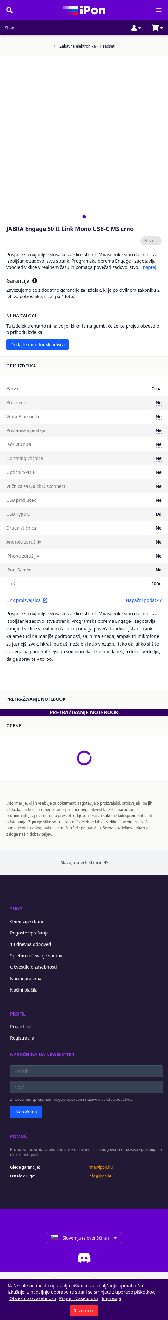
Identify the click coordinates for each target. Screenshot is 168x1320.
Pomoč (18, 1136)
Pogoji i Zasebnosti (78, 1298)
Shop (9, 27)
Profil (18, 1014)
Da (159, 514)
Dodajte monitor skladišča (37, 344)
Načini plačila (24, 990)
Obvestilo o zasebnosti (33, 967)
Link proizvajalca (26, 600)
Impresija (111, 1298)
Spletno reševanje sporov (36, 956)
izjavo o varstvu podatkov (109, 1099)
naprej (149, 267)
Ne (159, 402)
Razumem (84, 1311)
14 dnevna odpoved (30, 944)
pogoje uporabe (67, 1099)
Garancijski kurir (27, 921)
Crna (157, 389)
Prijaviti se (20, 1026)
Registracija (22, 1038)
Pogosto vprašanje (29, 933)
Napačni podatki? (144, 600)
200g (156, 584)
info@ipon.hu (101, 1176)
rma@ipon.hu (101, 1167)
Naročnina (26, 1112)
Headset (106, 46)
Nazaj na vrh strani (83, 862)
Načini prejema (25, 978)
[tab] (84, 216)
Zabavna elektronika (74, 46)
